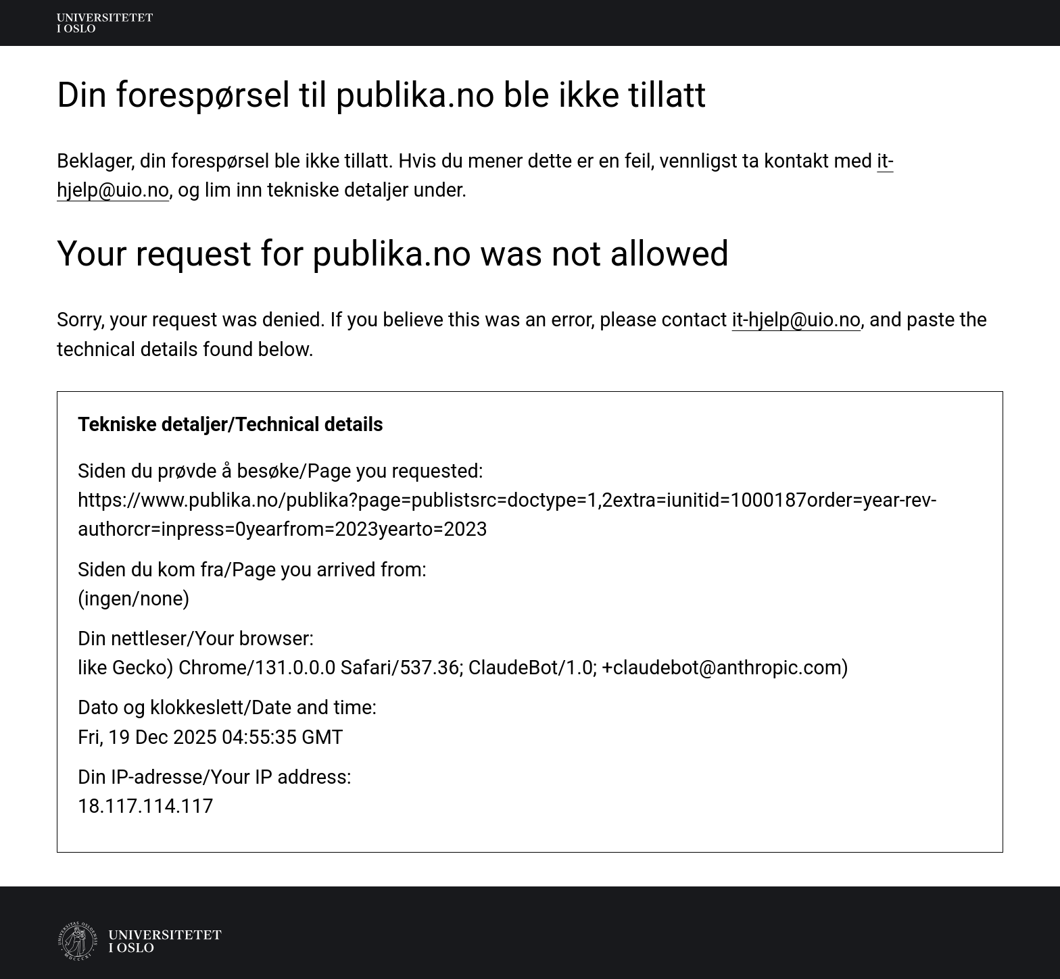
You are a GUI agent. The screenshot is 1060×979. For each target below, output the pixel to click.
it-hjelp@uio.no (796, 319)
